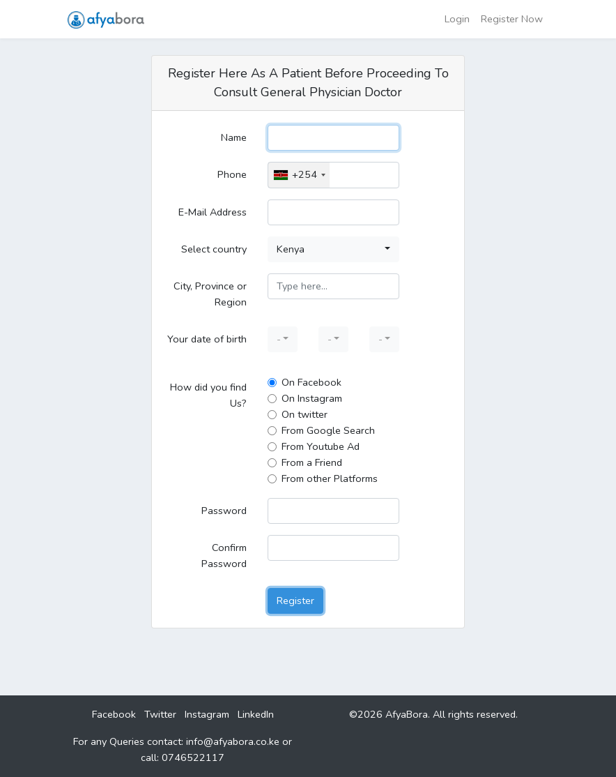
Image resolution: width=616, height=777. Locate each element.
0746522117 (193, 757)
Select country (214, 249)
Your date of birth (207, 339)
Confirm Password (224, 556)
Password (224, 511)
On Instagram (312, 398)
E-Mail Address (212, 212)
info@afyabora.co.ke (232, 741)
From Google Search (328, 430)
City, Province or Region (210, 294)
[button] (333, 249)
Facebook (114, 714)
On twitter (305, 414)
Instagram (207, 714)
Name (234, 137)
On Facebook (311, 382)
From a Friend (312, 462)
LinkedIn (256, 714)
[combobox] (299, 175)
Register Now (512, 19)
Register (295, 601)
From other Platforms (330, 478)
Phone (232, 174)
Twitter (160, 714)
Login (457, 19)
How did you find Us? (208, 395)
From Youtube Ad (321, 446)
